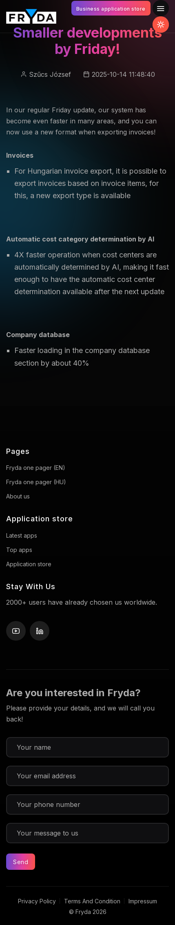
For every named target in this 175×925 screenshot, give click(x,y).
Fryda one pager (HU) (36, 481)
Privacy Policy (37, 901)
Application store (28, 564)
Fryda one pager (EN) (35, 467)
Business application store (111, 9)
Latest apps (21, 535)
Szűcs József (50, 74)
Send (20, 861)
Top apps (19, 549)
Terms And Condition (92, 901)
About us (18, 496)
